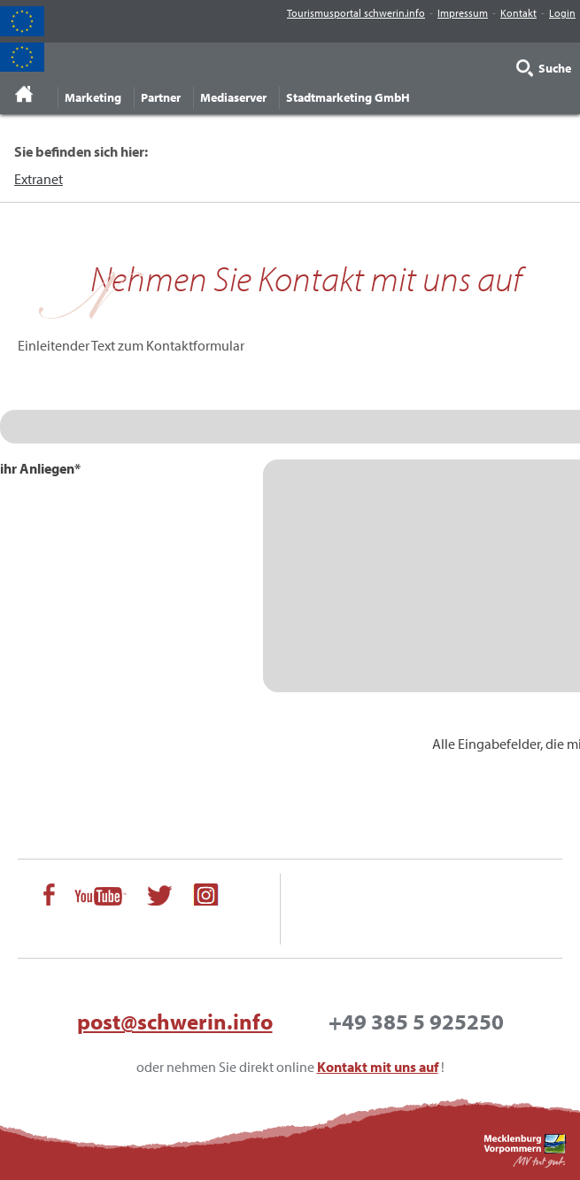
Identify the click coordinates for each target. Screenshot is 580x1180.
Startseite (24, 94)
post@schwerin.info (175, 1021)
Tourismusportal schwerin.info (356, 12)
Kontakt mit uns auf (377, 1067)
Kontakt (518, 12)
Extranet (38, 179)
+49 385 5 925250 (416, 1021)
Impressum (462, 12)
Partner (161, 97)
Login (562, 12)
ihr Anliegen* (40, 468)
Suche (554, 68)
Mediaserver (233, 97)
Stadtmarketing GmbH (348, 97)
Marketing (93, 97)
